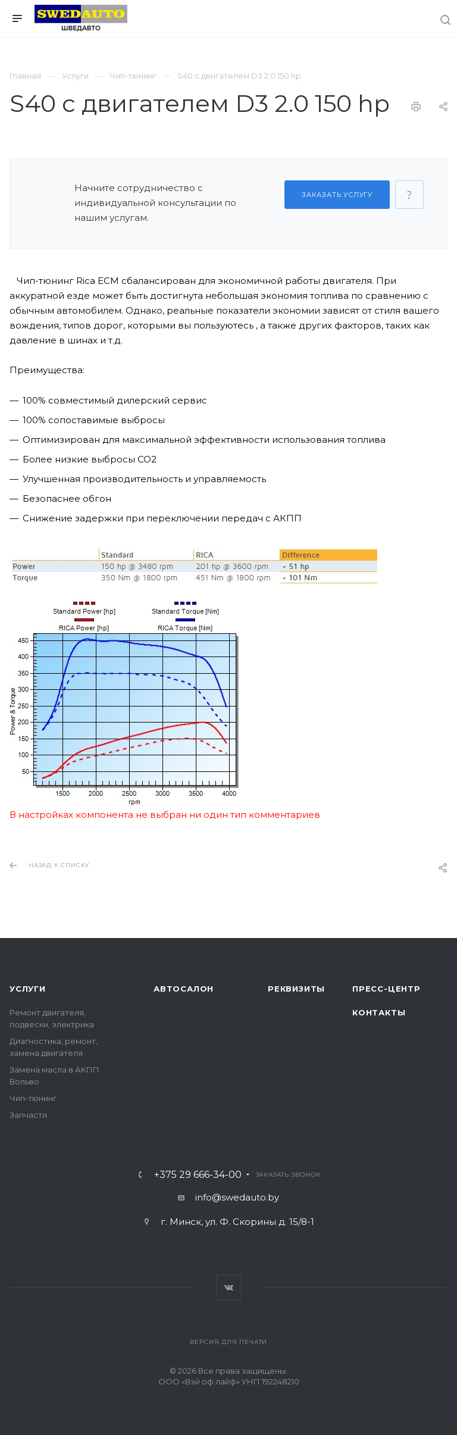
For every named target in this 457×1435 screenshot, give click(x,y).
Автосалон (184, 988)
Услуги (28, 988)
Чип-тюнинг (33, 1098)
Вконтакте (229, 1287)
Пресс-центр (386, 988)
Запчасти (28, 1115)
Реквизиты (296, 988)
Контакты (378, 1012)
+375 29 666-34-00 (198, 1175)
